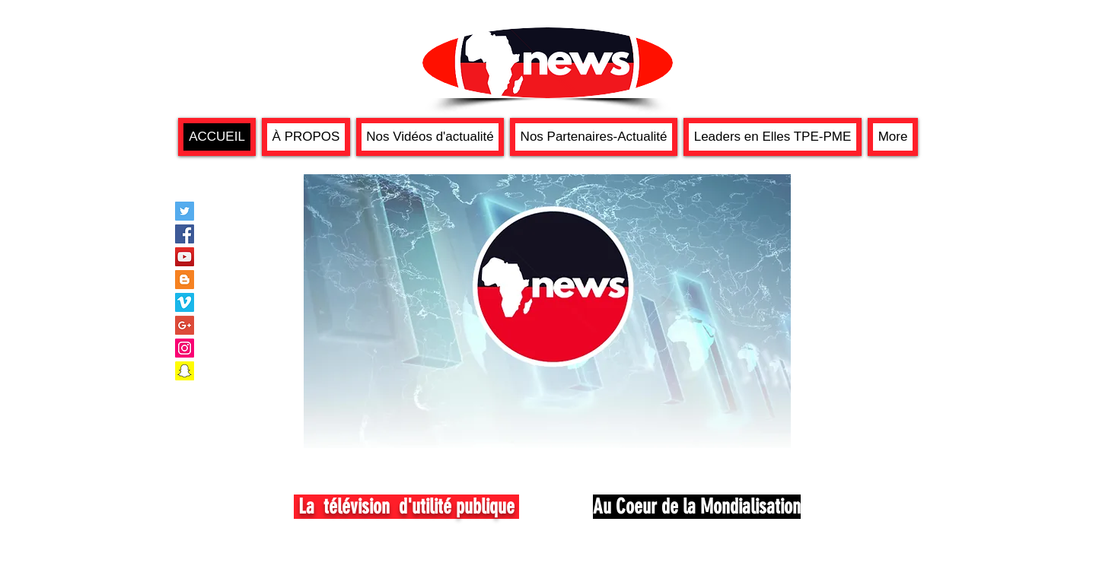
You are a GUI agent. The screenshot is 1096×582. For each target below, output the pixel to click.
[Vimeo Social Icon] (184, 302)
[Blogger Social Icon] (184, 279)
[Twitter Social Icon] (184, 211)
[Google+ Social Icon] (184, 325)
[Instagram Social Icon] (184, 348)
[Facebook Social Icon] (184, 233)
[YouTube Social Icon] (184, 256)
